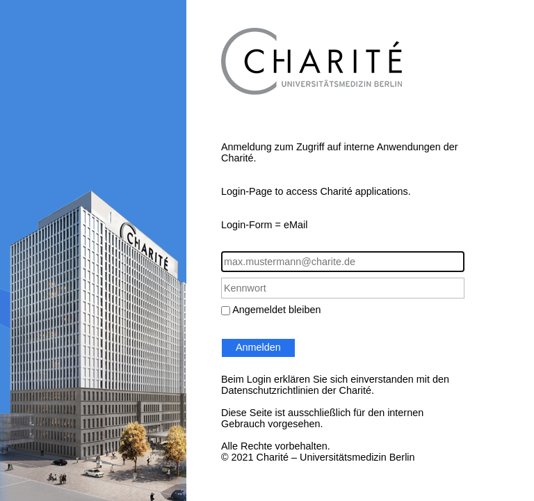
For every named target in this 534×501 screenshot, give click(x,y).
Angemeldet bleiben (276, 309)
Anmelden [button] (258, 347)
